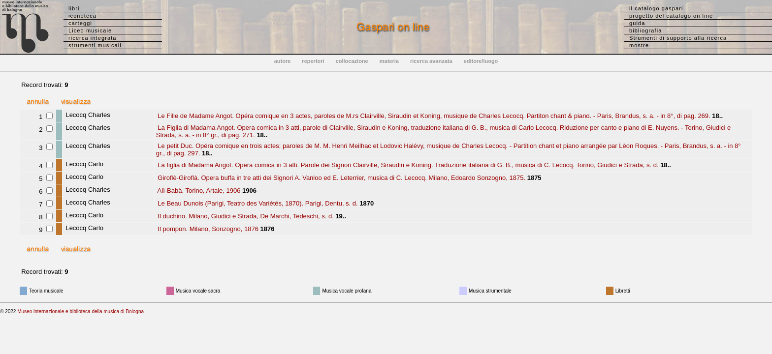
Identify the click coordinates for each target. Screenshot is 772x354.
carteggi (80, 23)
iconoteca (82, 16)
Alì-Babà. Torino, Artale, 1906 (198, 190)
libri (74, 8)
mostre (639, 45)
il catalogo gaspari (656, 8)
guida (637, 23)
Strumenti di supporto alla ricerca (678, 38)
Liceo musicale (90, 30)
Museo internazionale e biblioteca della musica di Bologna (80, 311)
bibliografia (645, 30)
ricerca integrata (92, 38)
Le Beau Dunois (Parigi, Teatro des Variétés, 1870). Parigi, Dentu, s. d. (257, 203)
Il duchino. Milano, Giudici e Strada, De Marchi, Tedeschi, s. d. (245, 216)
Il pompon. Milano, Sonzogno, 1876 (207, 229)
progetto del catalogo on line (671, 16)
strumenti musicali (95, 45)
